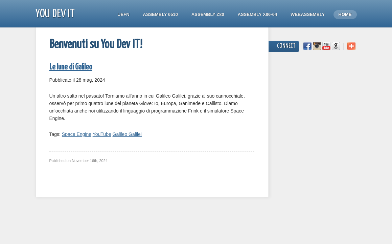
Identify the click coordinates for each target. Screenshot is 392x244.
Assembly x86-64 (257, 14)
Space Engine (76, 134)
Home (345, 14)
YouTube (102, 134)
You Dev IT (55, 14)
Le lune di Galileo (70, 67)
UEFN (123, 14)
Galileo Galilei (127, 134)
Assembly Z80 (207, 14)
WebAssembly (308, 14)
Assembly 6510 (160, 14)
